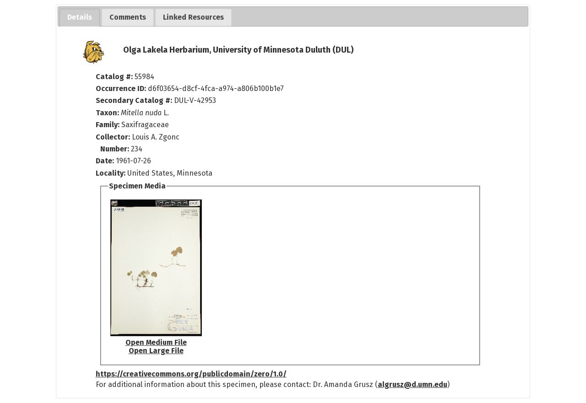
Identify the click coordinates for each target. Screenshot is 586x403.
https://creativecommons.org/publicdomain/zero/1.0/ (191, 374)
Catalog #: (115, 76)
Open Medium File (156, 342)
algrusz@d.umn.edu (412, 384)
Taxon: (107, 112)
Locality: (110, 173)
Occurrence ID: (122, 88)
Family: (107, 124)
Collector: (114, 137)
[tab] (80, 18)
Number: (115, 149)
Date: (105, 160)
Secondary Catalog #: (134, 100)
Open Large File (156, 350)
